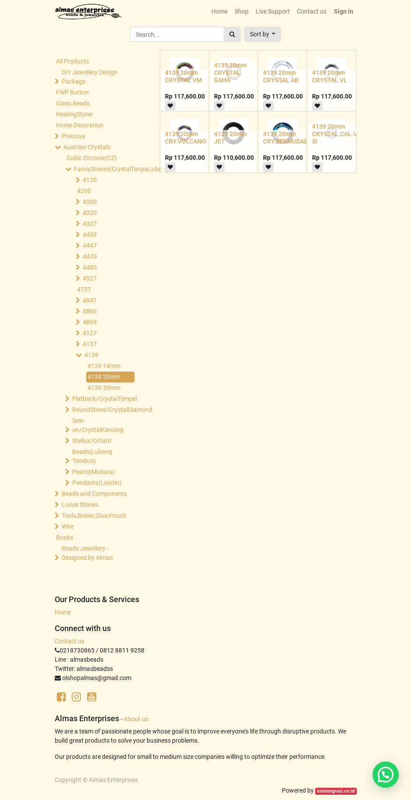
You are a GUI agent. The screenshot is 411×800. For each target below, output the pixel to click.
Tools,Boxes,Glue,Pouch (94, 515)
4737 (84, 289)
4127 (90, 333)
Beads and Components (94, 493)
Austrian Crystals (86, 147)
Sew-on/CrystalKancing (97, 425)
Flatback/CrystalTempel (104, 398)
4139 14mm (104, 365)
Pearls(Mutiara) (93, 471)
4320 (90, 212)
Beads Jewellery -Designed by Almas (87, 553)
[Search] (232, 34)
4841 (90, 300)
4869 (90, 322)
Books (64, 537)
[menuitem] (219, 12)
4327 (90, 223)
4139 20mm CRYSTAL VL (329, 76)
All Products (72, 61)
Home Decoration (79, 125)
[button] (262, 34)
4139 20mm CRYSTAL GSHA (230, 73)
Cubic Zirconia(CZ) (92, 157)
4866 (90, 311)
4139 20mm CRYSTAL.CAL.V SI (334, 134)
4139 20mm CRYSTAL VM (183, 76)
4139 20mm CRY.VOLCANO (185, 137)
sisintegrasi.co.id (336, 791)
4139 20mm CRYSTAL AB (281, 76)
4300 (90, 201)
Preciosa (73, 136)
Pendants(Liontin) (97, 482)
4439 (90, 234)
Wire (68, 526)
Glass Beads (73, 103)
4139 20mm (104, 376)
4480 (90, 267)
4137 (90, 343)
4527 (90, 278)
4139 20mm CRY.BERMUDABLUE (291, 137)
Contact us (69, 641)
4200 (84, 190)
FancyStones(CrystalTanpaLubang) (106, 168)
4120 (90, 179)
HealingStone (74, 114)
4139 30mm (104, 387)
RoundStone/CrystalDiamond (104, 409)
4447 (90, 245)
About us (136, 719)
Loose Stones (80, 504)
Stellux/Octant (92, 440)
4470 (90, 256)
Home (63, 612)
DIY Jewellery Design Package (89, 77)
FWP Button (72, 92)
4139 (91, 354)
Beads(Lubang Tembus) (92, 456)
